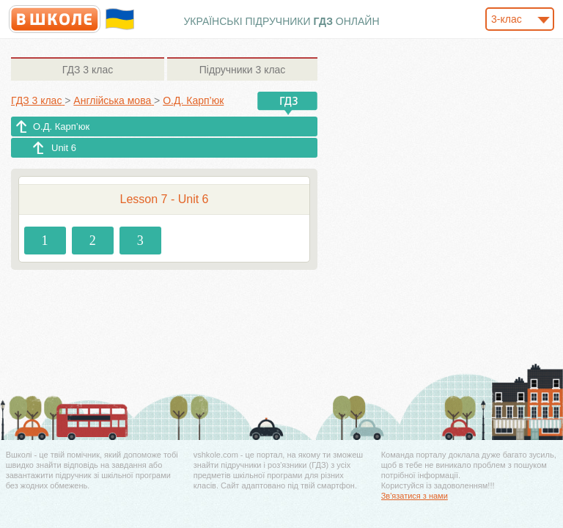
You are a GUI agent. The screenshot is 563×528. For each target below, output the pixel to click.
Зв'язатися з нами (414, 495)
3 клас (87, 70)
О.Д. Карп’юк (61, 126)
